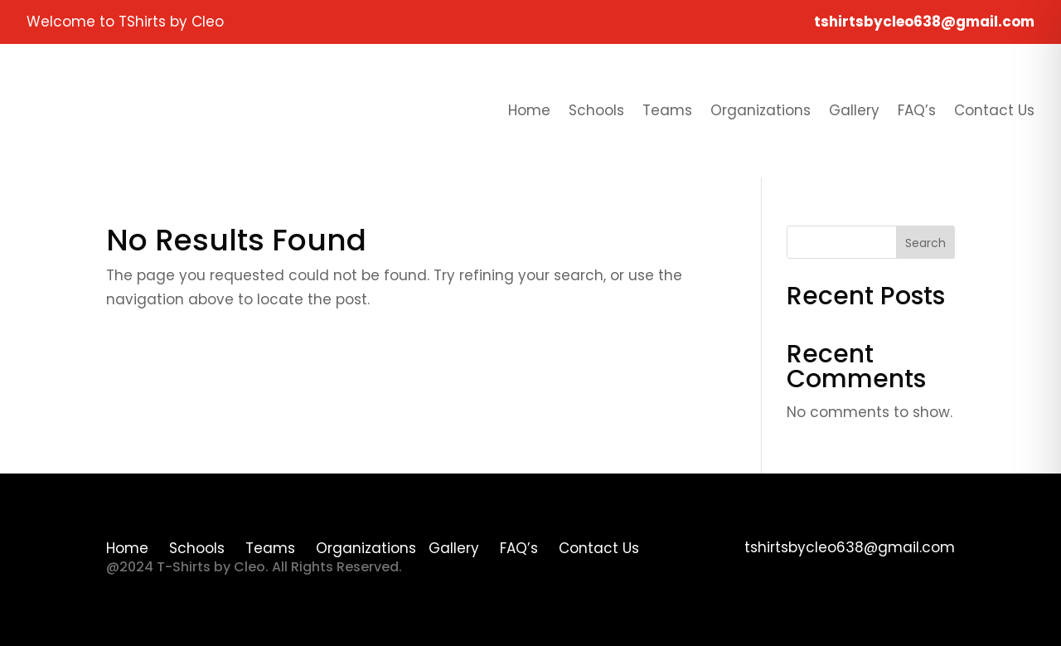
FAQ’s (917, 110)
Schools (596, 110)
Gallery (854, 110)
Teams (667, 110)
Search (925, 243)
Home (529, 110)
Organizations (760, 110)
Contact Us (994, 110)
